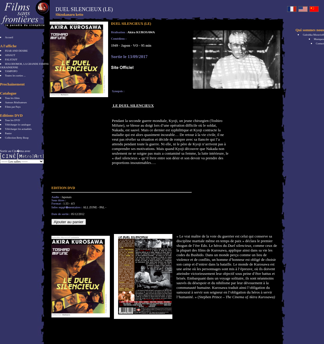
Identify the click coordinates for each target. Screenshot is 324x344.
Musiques (319, 39)
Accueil (9, 37)
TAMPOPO (11, 71)
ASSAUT (10, 55)
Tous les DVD (12, 120)
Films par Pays (13, 106)
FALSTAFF (11, 59)
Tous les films (12, 98)
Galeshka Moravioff (313, 34)
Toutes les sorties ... (15, 75)
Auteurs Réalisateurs (16, 102)
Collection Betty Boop (17, 137)
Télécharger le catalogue (18, 124)
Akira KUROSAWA (141, 32)
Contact (320, 43)
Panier (8, 133)
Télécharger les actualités (18, 129)
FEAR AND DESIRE (16, 50)
